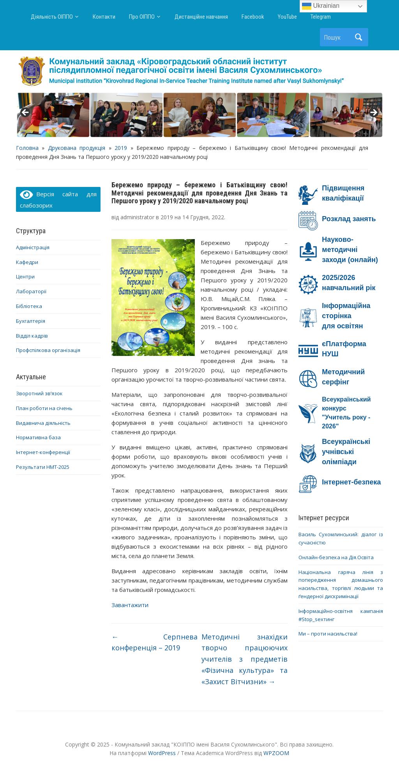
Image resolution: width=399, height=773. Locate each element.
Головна (27, 147)
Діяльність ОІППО (52, 16)
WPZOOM (276, 753)
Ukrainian (320, 6)
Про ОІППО (142, 16)
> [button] (373, 113)
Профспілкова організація (48, 350)
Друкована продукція (76, 147)
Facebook (253, 16)
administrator (137, 217)
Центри (25, 276)
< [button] (26, 113)
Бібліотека (29, 306)
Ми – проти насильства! (327, 633)
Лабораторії (31, 291)
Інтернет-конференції (43, 452)
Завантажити (129, 605)
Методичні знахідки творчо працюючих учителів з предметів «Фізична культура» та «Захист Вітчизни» (244, 659)
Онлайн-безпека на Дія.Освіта (336, 557)
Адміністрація (32, 247)
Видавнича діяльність (43, 422)
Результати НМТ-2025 (42, 466)
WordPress (162, 753)
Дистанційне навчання (201, 16)
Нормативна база (38, 437)
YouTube (287, 16)
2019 (121, 147)
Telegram (321, 16)
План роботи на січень (44, 408)
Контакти (104, 16)
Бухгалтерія (30, 320)
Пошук (358, 37)
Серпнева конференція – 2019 (154, 642)
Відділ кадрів (32, 335)
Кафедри (27, 262)
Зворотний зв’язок (39, 393)
